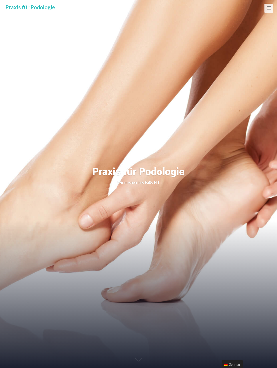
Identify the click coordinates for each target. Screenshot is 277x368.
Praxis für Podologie (30, 7)
